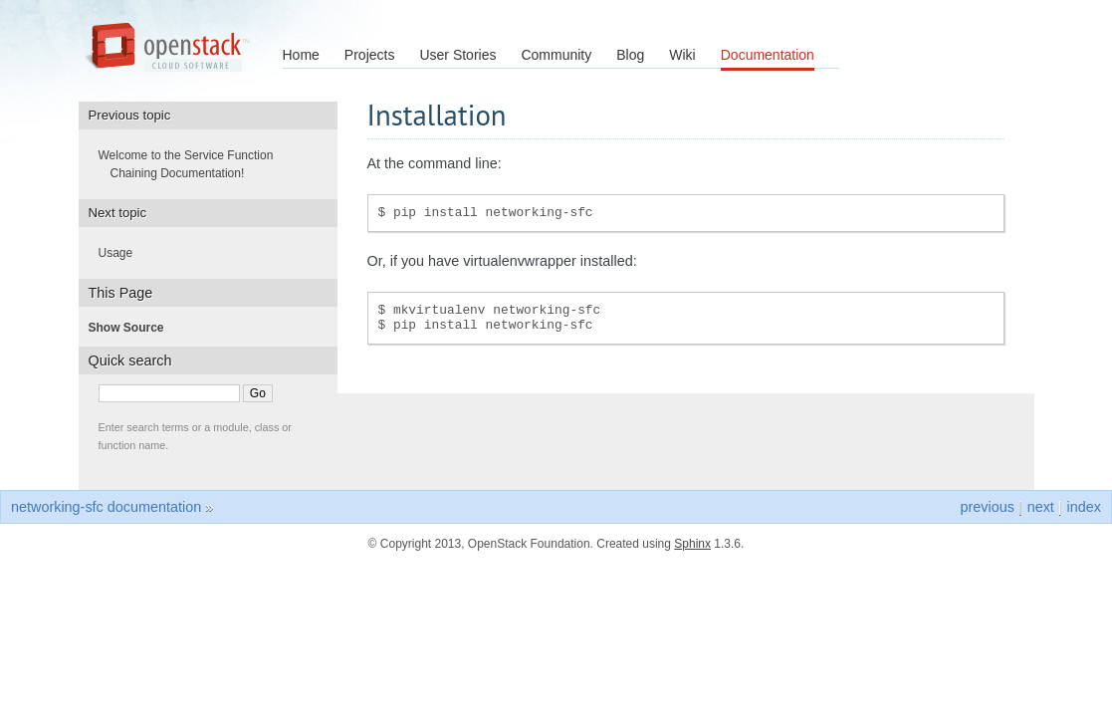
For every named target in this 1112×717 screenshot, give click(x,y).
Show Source (132, 328)
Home (301, 55)
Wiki (682, 55)
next (1040, 507)
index (1084, 507)
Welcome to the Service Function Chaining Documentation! (192, 164)
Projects (369, 55)
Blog (630, 55)
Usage (122, 253)
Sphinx (692, 544)
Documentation (767, 55)
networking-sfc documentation (106, 507)
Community (556, 55)
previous (986, 507)
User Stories (457, 55)
